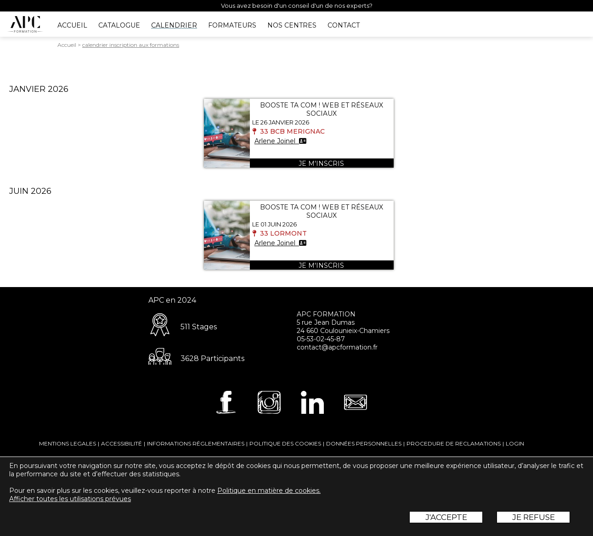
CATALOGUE (119, 25)
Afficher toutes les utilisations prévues (70, 499)
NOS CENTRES (291, 25)
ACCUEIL (72, 25)
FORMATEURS (232, 25)
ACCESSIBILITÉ (121, 443)
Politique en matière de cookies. (269, 490)
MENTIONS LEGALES (67, 443)
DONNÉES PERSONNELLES (363, 443)
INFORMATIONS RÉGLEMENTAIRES (195, 443)
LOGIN (515, 443)
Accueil (66, 44)
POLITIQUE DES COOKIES (285, 443)
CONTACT (344, 25)
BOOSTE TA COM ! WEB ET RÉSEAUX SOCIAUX (321, 109)
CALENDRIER (174, 25)
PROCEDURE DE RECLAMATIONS (454, 443)
